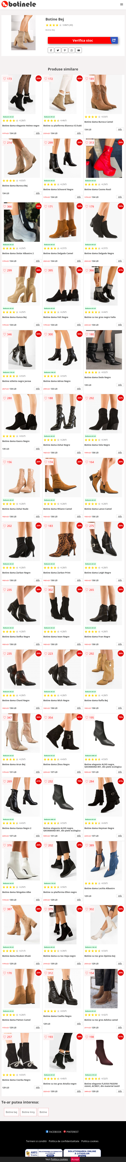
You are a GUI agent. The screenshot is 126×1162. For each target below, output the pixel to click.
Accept (75, 1159)
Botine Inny (28, 1112)
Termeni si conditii (36, 1141)
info (38, 133)
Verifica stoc (95, 40)
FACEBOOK (53, 1131)
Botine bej (11, 1112)
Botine (43, 1112)
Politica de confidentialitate (64, 1141)
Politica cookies (90, 1141)
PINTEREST (71, 1131)
